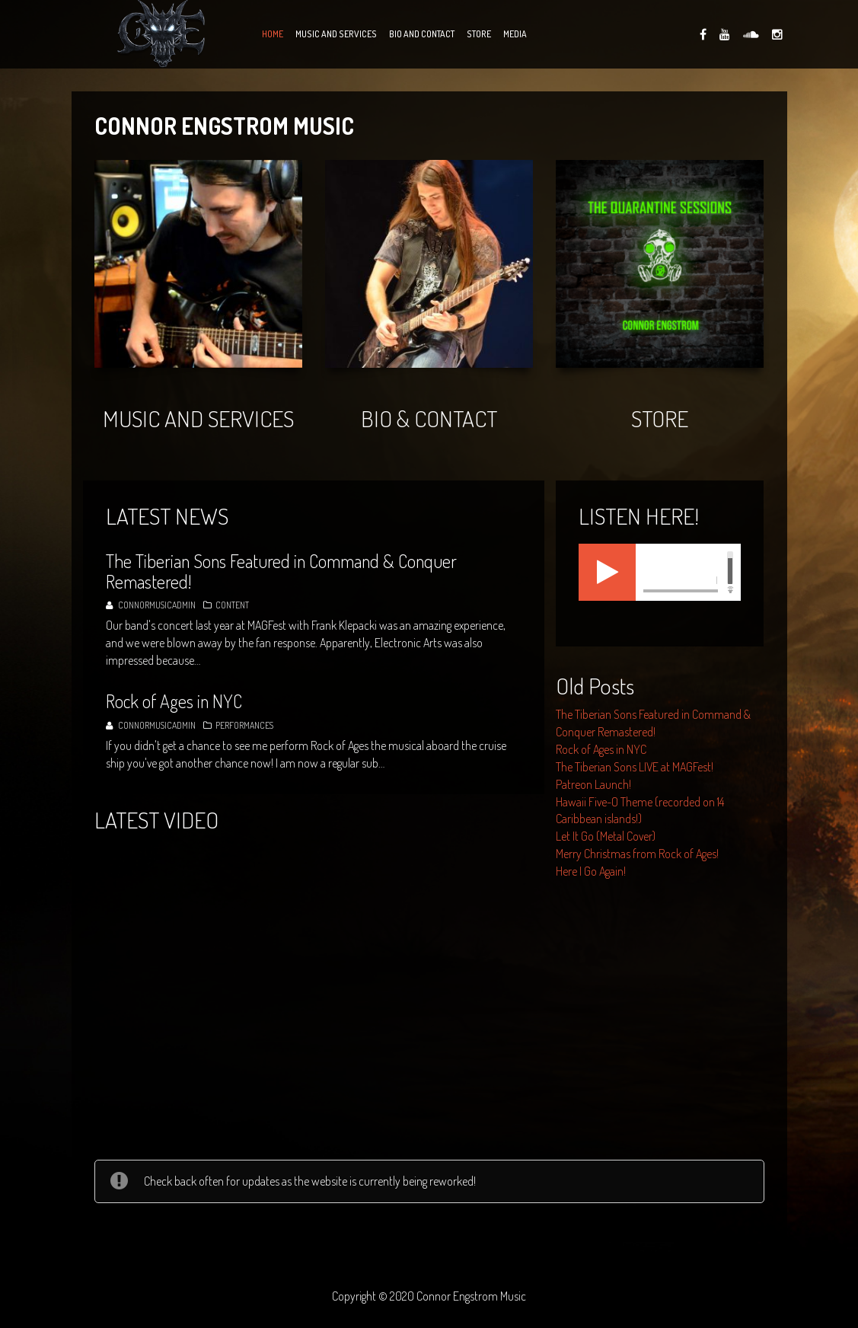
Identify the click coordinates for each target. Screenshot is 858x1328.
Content (232, 605)
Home (272, 34)
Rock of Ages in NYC (601, 749)
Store (479, 34)
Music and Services (336, 34)
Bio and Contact (422, 34)
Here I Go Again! (591, 871)
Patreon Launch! (593, 784)
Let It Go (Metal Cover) (605, 836)
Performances (244, 725)
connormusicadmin (157, 605)
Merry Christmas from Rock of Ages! (637, 853)
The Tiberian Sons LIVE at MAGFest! (634, 766)
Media (515, 34)
